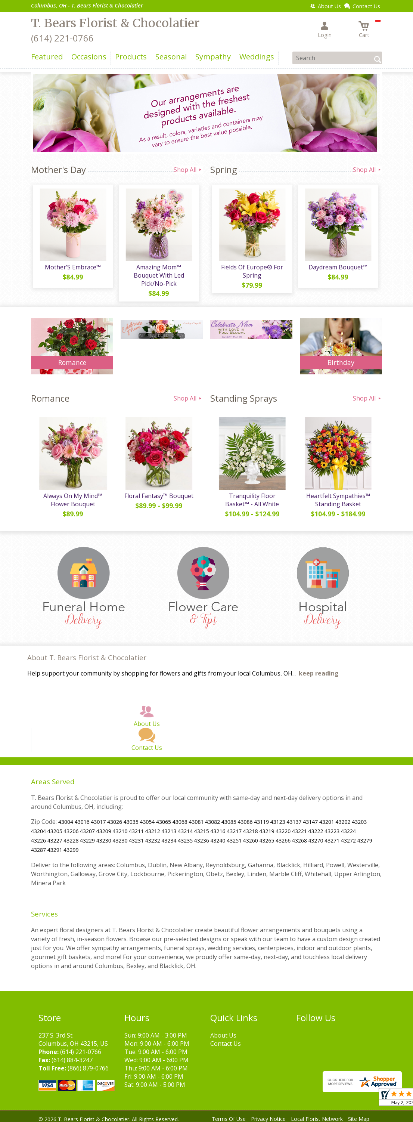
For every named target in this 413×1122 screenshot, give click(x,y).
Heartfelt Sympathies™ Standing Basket (337, 495)
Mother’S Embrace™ (72, 269)
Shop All (188, 170)
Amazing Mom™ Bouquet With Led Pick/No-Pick (158, 273)
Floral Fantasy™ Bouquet (158, 491)
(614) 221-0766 (62, 38)
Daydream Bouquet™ (337, 269)
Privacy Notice (268, 1114)
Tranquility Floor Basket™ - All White (251, 495)
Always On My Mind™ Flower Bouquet (72, 495)
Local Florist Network (317, 1114)
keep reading (319, 669)
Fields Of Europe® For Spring (251, 273)
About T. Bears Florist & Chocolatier (86, 653)
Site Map (358, 1114)
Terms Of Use (229, 1114)
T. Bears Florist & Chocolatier (115, 23)
